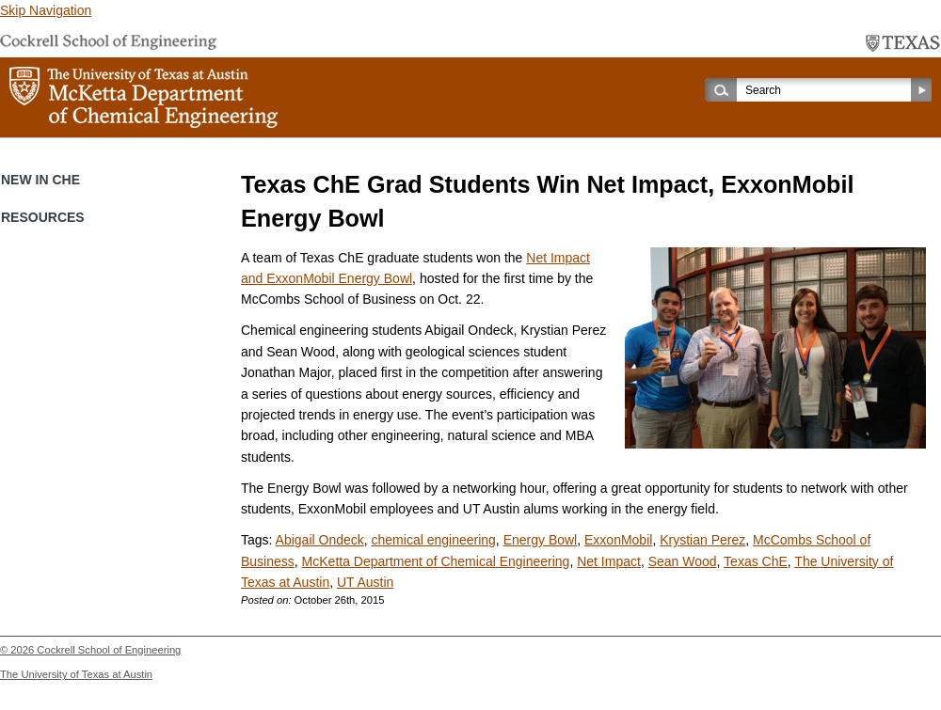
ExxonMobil (618, 539)
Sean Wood (682, 561)
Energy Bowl (540, 539)
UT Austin (365, 582)
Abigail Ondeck (320, 539)
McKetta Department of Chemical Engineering (436, 561)
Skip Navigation (45, 10)
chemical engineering (434, 539)
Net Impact (609, 561)
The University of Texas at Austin (76, 674)
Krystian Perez (702, 539)
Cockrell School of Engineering (109, 649)
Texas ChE (756, 561)
